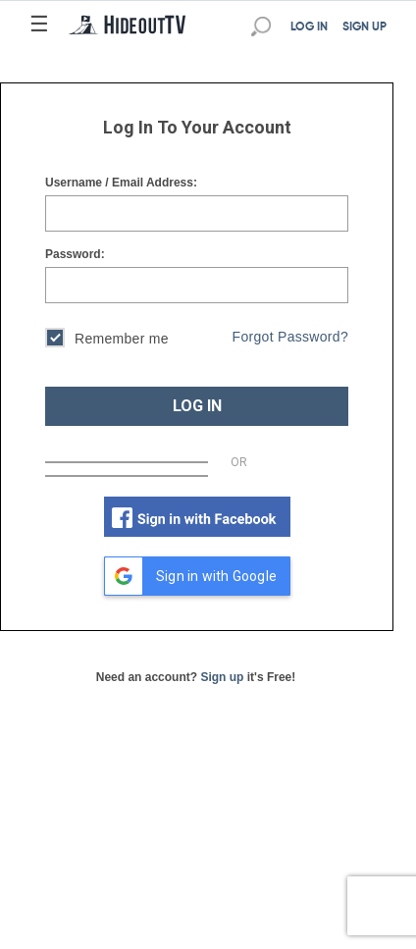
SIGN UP (364, 27)
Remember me (107, 340)
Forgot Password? (290, 336)
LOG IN (309, 27)
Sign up (221, 677)
